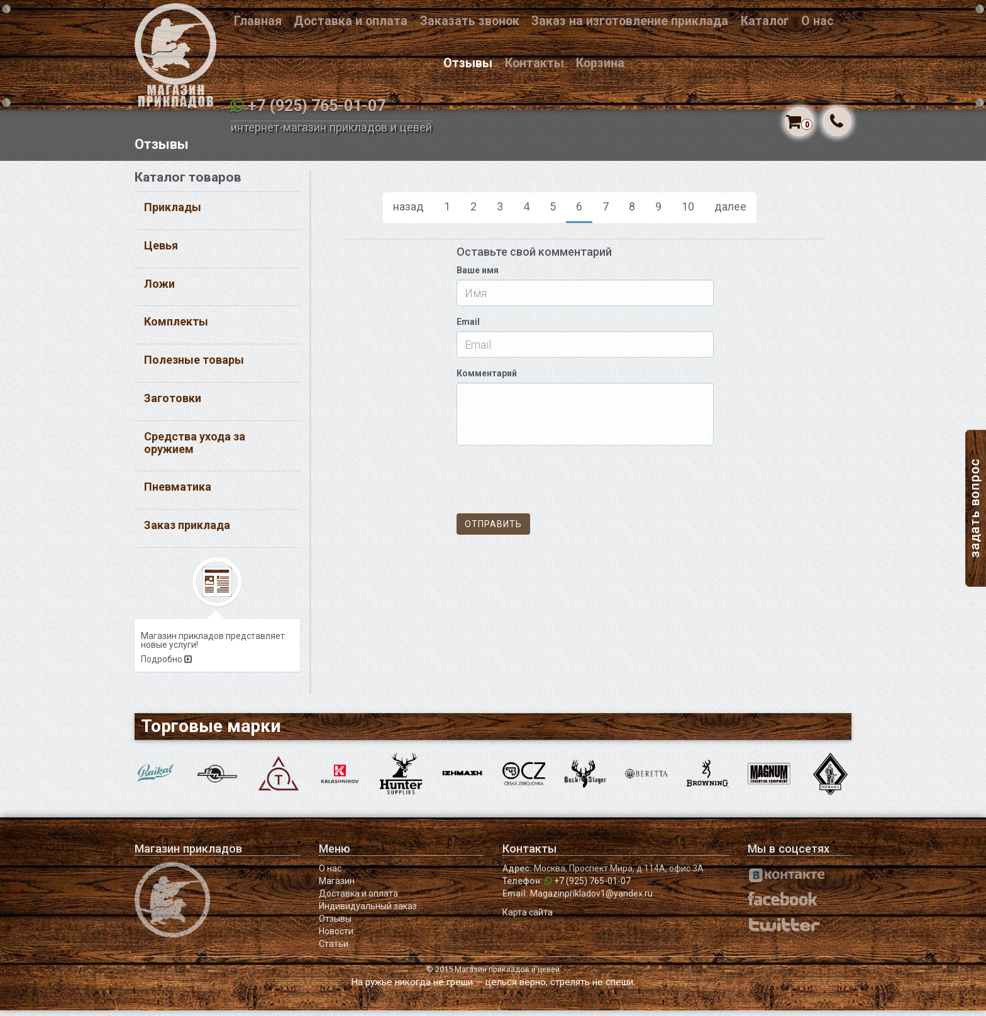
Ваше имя (478, 276)
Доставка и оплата (350, 21)
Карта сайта (527, 918)
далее (730, 212)
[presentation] (552, 485)
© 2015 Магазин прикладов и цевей (493, 975)
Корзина (600, 63)
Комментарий (487, 379)
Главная (258, 21)
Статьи (333, 949)
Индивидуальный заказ (368, 912)
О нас (817, 21)
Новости (336, 937)
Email (468, 328)
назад (408, 212)
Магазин (337, 887)
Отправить (493, 530)
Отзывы (467, 63)
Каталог (765, 21)
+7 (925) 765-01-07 (316, 106)
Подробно (166, 665)
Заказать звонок (469, 21)
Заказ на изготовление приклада (629, 21)
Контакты (534, 63)
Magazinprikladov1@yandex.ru (591, 899)
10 (688, 212)
